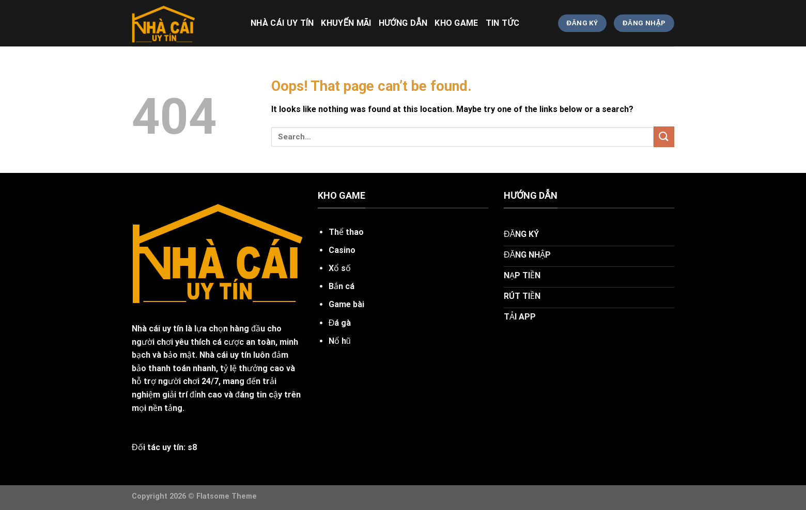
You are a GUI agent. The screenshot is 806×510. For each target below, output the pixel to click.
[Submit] (664, 136)
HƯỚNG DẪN (403, 23)
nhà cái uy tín (282, 23)
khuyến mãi (346, 23)
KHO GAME (456, 23)
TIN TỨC (502, 23)
